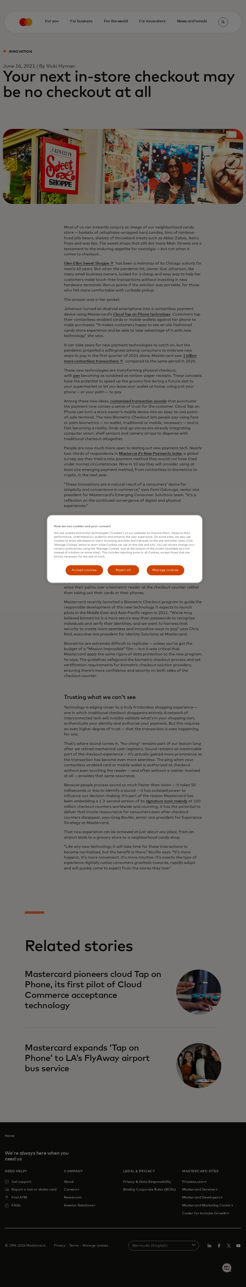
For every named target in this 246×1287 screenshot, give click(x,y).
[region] (125, 549)
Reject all (123, 570)
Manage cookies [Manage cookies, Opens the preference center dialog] (165, 570)
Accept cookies (84, 570)
